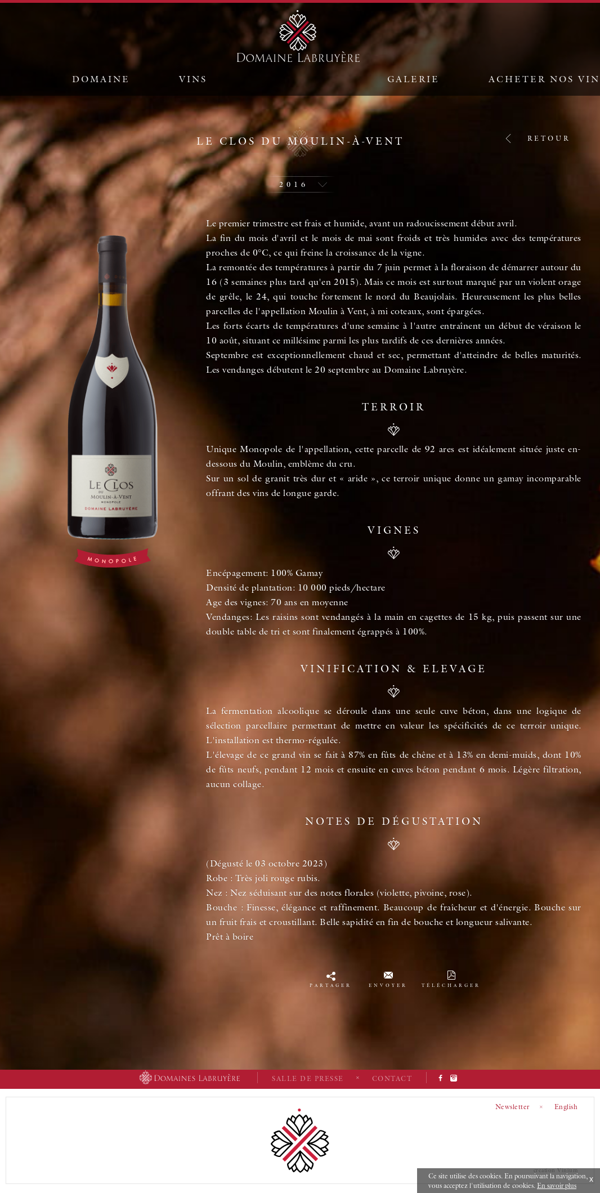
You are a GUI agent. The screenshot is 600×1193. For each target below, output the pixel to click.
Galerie (413, 78)
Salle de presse (308, 1078)
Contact (392, 1078)
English (566, 1106)
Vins (193, 78)
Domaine (101, 78)
